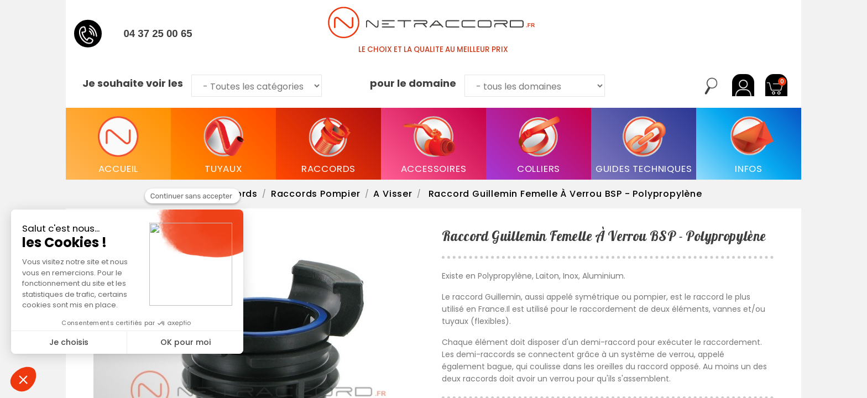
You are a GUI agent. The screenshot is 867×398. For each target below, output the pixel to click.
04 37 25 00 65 (157, 33)
